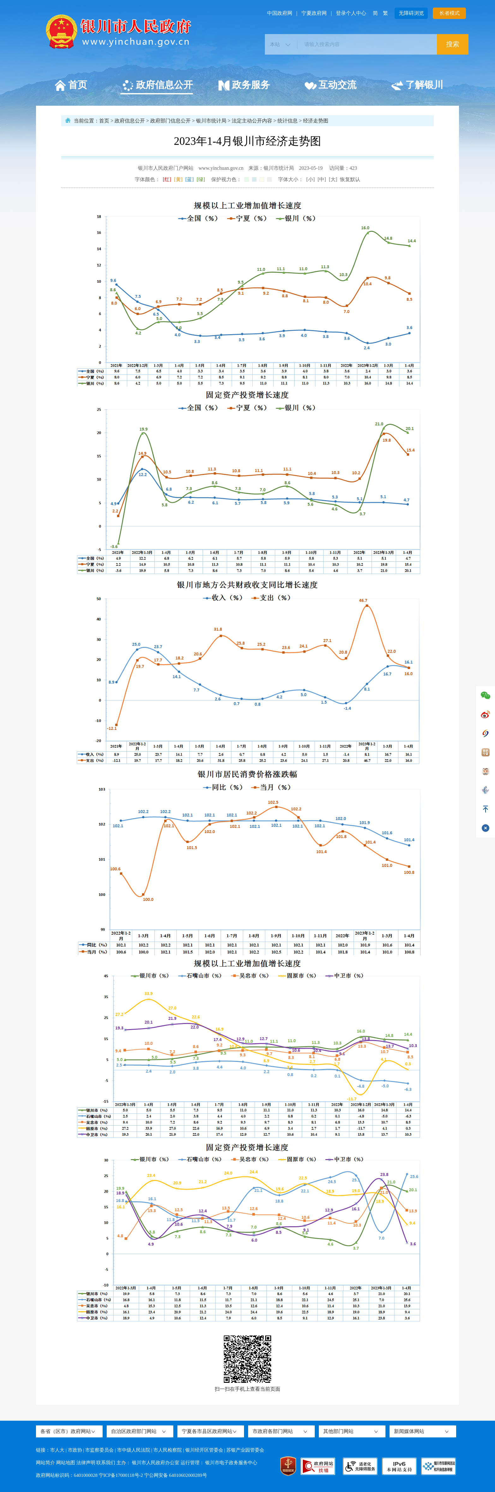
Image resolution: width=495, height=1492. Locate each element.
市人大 (57, 1450)
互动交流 (330, 86)
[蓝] (189, 179)
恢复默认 (350, 179)
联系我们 (105, 1462)
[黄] (178, 179)
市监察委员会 (99, 1450)
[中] (322, 179)
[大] (333, 179)
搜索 (452, 44)
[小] (310, 179)
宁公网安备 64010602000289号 (175, 1475)
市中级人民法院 (133, 1450)
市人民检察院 (167, 1450)
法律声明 (85, 1462)
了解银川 (417, 86)
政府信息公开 (157, 86)
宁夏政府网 (314, 13)
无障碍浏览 (411, 13)
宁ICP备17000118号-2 (121, 1475)
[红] (167, 179)
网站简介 (45, 1462)
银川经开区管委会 (204, 1450)
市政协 (75, 1450)
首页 (70, 86)
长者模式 (449, 13)
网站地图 (65, 1462)
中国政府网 (279, 13)
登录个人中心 (351, 13)
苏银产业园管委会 (245, 1450)
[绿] (201, 179)
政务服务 (244, 86)
